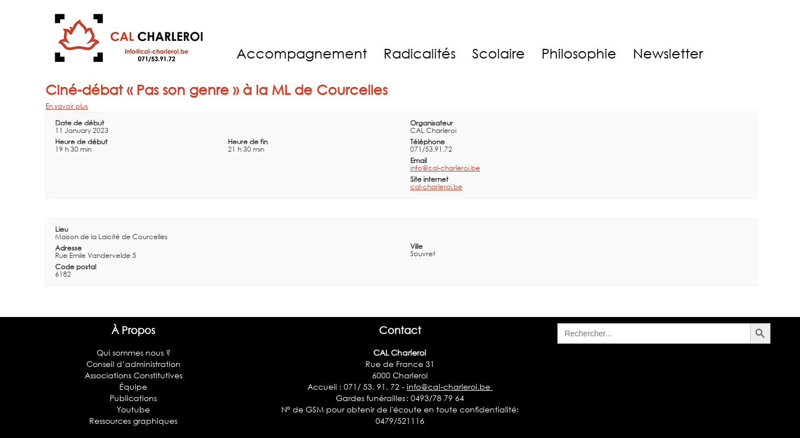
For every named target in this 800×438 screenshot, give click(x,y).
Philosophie (578, 53)
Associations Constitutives (133, 375)
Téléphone (427, 141)
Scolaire (498, 53)
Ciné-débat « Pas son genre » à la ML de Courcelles (216, 89)
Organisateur (431, 123)
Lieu (61, 229)
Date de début (79, 123)
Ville (416, 246)
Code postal (75, 266)
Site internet (429, 179)
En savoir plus (66, 106)
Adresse (68, 248)
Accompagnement (301, 53)
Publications (133, 398)
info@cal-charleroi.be (445, 168)
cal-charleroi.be (436, 186)
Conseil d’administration (133, 364)
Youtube (133, 409)
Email (418, 160)
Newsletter (668, 53)
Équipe (133, 386)
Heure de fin (248, 141)
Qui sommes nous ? (133, 352)
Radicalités (420, 53)
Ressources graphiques (133, 421)
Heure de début (81, 141)
